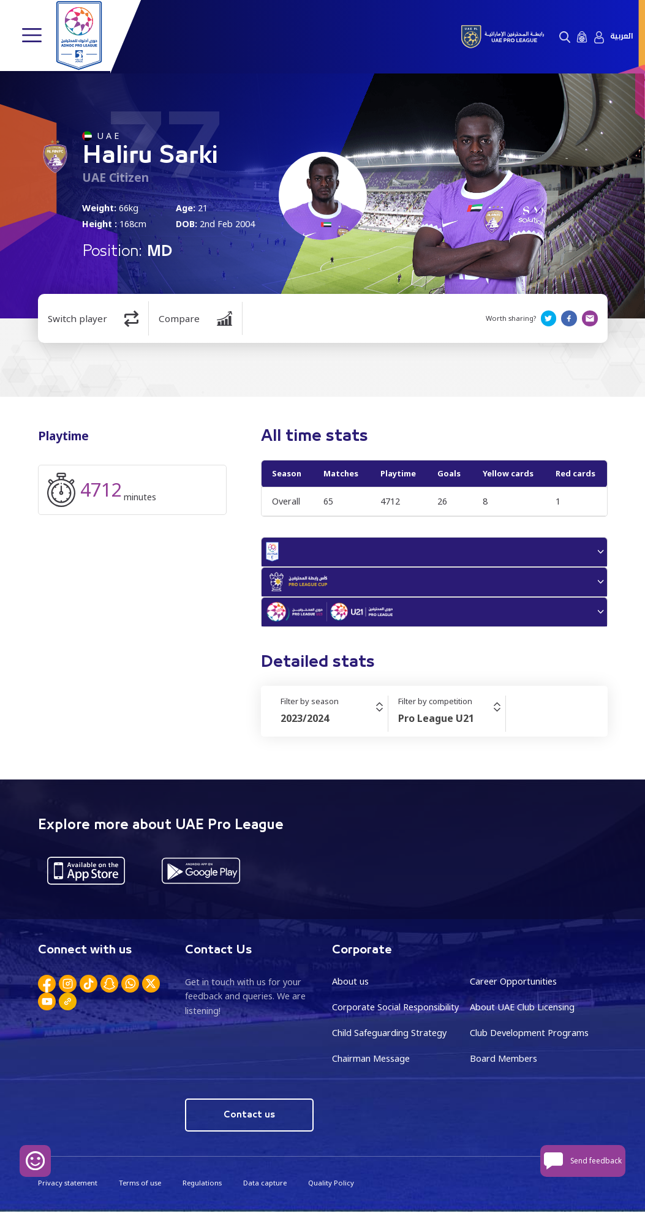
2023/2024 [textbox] (305, 720)
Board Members (503, 1059)
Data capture (264, 1184)
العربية (621, 36)
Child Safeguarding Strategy (389, 1034)
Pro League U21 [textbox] (436, 720)
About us (350, 983)
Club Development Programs (529, 1034)
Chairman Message (371, 1059)
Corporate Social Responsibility (395, 1009)
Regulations (201, 1184)
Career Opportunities (513, 983)
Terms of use (139, 1184)
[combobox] (334, 720)
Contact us (249, 1116)
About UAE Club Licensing (522, 1009)
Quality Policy (330, 1184)
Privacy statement (67, 1184)
